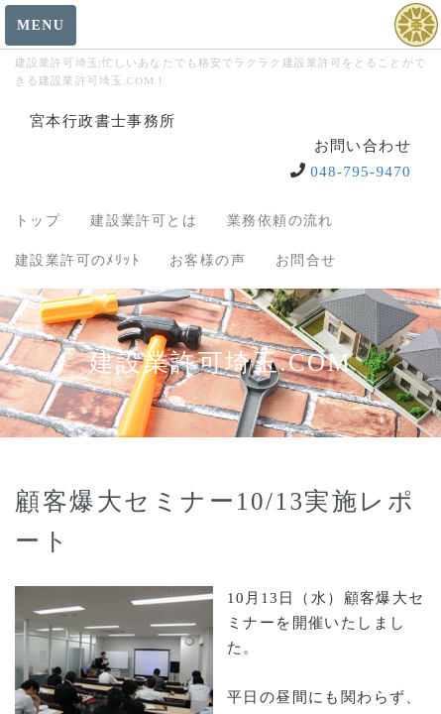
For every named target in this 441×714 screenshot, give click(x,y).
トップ (37, 220)
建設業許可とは (143, 220)
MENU (40, 25)
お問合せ (306, 260)
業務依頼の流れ (280, 220)
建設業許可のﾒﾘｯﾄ (77, 260)
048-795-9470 (360, 171)
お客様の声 (207, 260)
